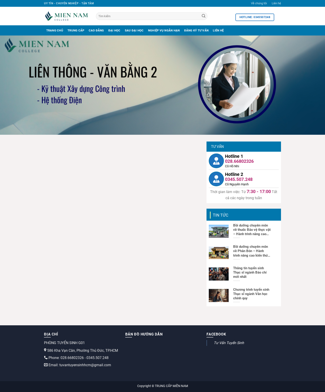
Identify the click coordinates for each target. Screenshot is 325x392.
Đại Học (114, 30)
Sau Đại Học (134, 30)
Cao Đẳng (96, 30)
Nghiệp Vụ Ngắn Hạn (164, 30)
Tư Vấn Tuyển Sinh (229, 343)
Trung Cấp (75, 30)
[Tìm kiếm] (151, 16)
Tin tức (220, 215)
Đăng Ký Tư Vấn (196, 30)
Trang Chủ (54, 30)
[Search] (203, 16)
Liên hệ (276, 3)
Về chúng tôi (259, 3)
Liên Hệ (218, 30)
